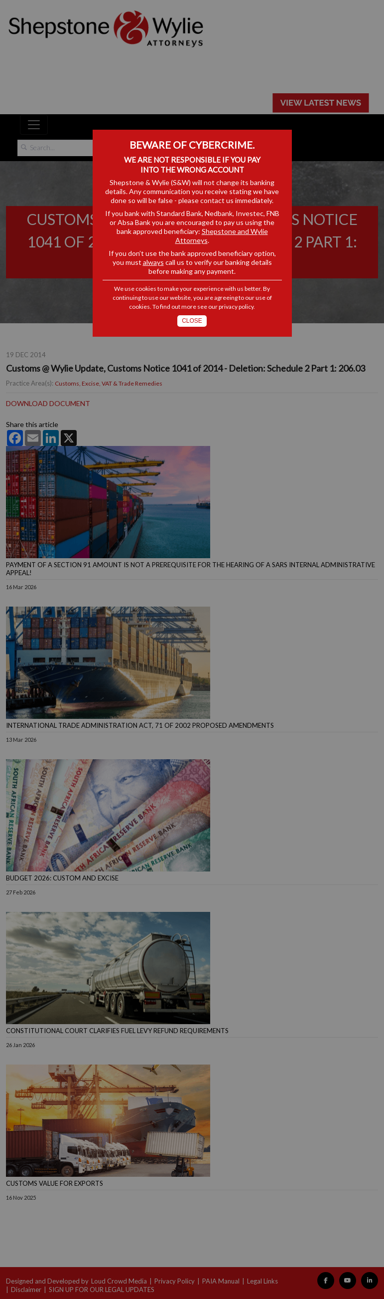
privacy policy (236, 306)
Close (192, 320)
